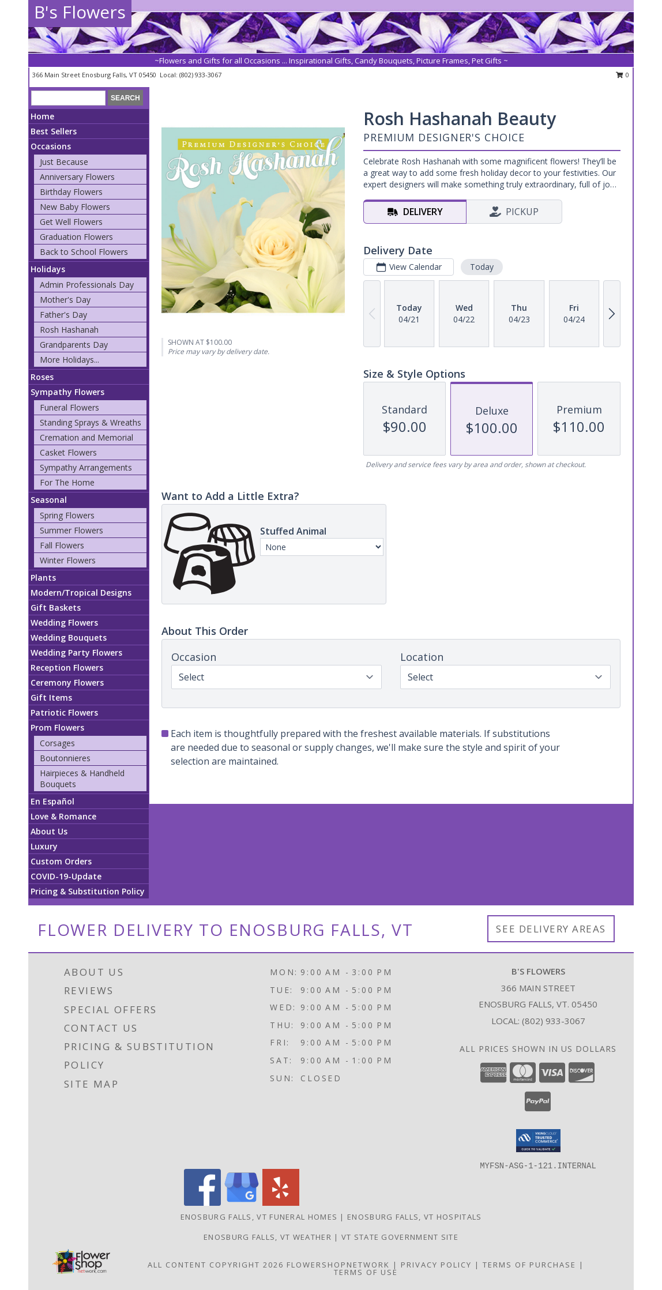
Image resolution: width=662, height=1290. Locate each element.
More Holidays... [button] (69, 359)
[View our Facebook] (202, 1202)
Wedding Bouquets (69, 637)
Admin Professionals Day (87, 284)
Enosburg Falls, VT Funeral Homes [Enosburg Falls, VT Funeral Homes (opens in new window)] (259, 1217)
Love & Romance (63, 816)
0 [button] (622, 74)
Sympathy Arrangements (86, 467)
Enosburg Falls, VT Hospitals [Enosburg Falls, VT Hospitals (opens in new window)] (414, 1217)
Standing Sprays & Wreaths (90, 422)
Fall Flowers (62, 545)
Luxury (44, 846)
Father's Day (63, 314)
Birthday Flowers (71, 191)
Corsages (57, 743)
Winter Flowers (68, 560)
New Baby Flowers (75, 206)
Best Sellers (54, 131)
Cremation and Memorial (86, 437)
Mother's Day (65, 299)
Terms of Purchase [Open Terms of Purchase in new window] (529, 1264)
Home (42, 116)
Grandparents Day (74, 344)
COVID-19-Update (66, 876)
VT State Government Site (399, 1237)
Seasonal (49, 499)
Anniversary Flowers (77, 176)
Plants (43, 577)
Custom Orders (61, 861)
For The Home (67, 482)
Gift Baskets (56, 607)
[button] (538, 1140)
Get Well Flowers (71, 221)
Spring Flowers (67, 515)
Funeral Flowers (69, 407)
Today (482, 266)
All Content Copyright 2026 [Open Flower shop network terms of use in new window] (216, 1264)
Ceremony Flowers (67, 682)
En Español (52, 801)
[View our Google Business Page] (241, 1202)
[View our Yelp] (280, 1202)
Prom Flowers (57, 727)
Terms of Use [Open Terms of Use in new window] (366, 1272)
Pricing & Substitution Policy (88, 891)
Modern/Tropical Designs (81, 592)
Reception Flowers (67, 667)
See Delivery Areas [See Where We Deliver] (551, 928)
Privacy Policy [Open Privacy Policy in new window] (436, 1264)
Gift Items (51, 697)
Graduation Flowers (76, 236)
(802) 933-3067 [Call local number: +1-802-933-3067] (200, 74)
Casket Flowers (68, 452)
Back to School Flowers (84, 251)
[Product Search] (68, 98)
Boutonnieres (65, 758)
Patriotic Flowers (64, 712)
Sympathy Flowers (67, 391)
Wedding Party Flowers (76, 652)
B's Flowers (80, 12)
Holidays (48, 269)
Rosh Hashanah (69, 329)
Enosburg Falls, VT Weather (268, 1237)
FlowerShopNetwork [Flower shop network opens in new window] (338, 1264)
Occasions (51, 146)
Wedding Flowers (64, 622)
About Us (49, 831)
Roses (42, 376)
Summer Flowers (71, 530)
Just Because (64, 161)
